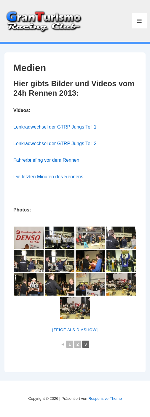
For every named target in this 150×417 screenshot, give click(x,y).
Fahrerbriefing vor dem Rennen (46, 160)
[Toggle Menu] (139, 20)
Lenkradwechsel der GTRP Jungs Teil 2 (54, 143)
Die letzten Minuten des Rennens (48, 176)
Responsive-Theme (105, 398)
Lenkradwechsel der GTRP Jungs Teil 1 (54, 126)
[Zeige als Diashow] (75, 330)
